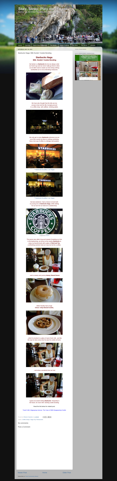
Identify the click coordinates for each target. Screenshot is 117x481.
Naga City (33, 419)
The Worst (84, 45)
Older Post (67, 473)
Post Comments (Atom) (31, 476)
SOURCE (47, 235)
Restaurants (39, 419)
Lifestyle (92, 45)
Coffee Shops (26, 419)
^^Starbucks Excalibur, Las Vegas (44, 169)
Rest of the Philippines (40, 45)
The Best (75, 45)
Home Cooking (64, 45)
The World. (53, 45)
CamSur (27, 45)
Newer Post (22, 473)
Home (20, 45)
